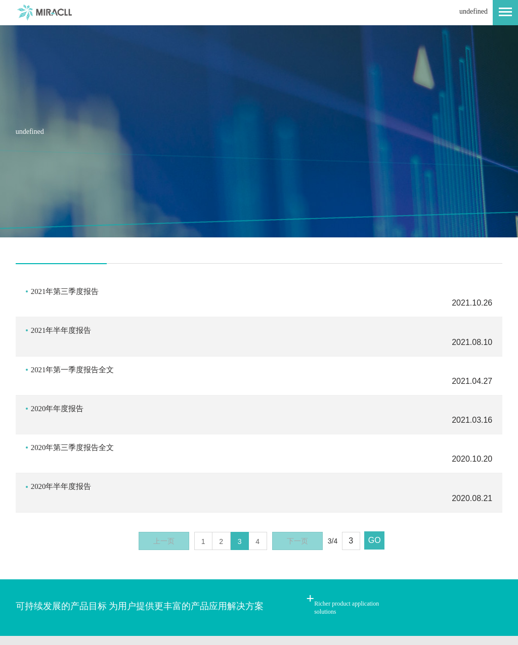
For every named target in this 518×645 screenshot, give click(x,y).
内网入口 (177, 584)
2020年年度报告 (59, 375)
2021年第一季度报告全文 (75, 347)
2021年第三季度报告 (67, 291)
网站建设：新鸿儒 (269, 602)
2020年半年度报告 (63, 430)
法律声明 (128, 584)
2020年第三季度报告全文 (75, 403)
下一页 (297, 474)
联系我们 (30, 584)
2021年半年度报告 (63, 319)
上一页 (164, 474)
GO (374, 473)
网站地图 (79, 584)
